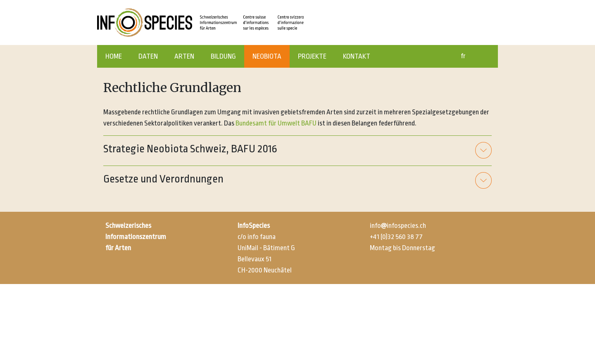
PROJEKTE (312, 56)
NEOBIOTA (266, 56)
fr (463, 56)
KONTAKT (356, 56)
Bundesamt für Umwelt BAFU (276, 123)
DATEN (148, 56)
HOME (113, 56)
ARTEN (184, 56)
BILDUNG (223, 56)
